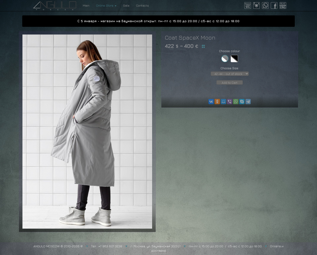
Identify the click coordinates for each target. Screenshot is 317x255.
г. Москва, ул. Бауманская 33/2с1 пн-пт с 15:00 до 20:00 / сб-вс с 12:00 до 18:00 (196, 246)
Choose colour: (229, 51)
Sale (126, 5)
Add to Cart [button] (230, 82)
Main (86, 5)
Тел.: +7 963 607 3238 (106, 246)
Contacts (142, 5)
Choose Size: (230, 68)
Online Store (106, 5)
